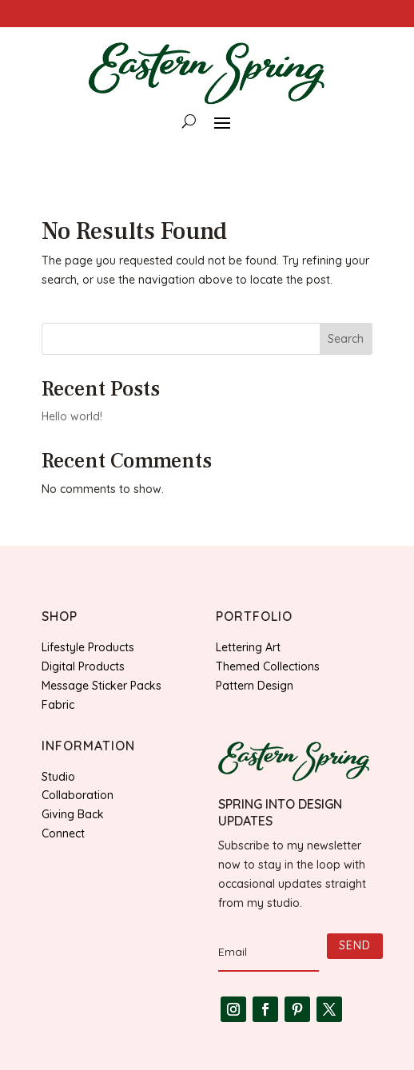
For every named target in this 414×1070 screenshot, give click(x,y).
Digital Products (83, 666)
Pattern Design (254, 685)
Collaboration (77, 795)
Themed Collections (268, 666)
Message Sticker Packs (101, 685)
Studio (58, 777)
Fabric (58, 705)
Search (346, 339)
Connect (63, 833)
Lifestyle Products (88, 647)
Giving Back (73, 814)
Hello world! (72, 416)
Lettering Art (248, 647)
